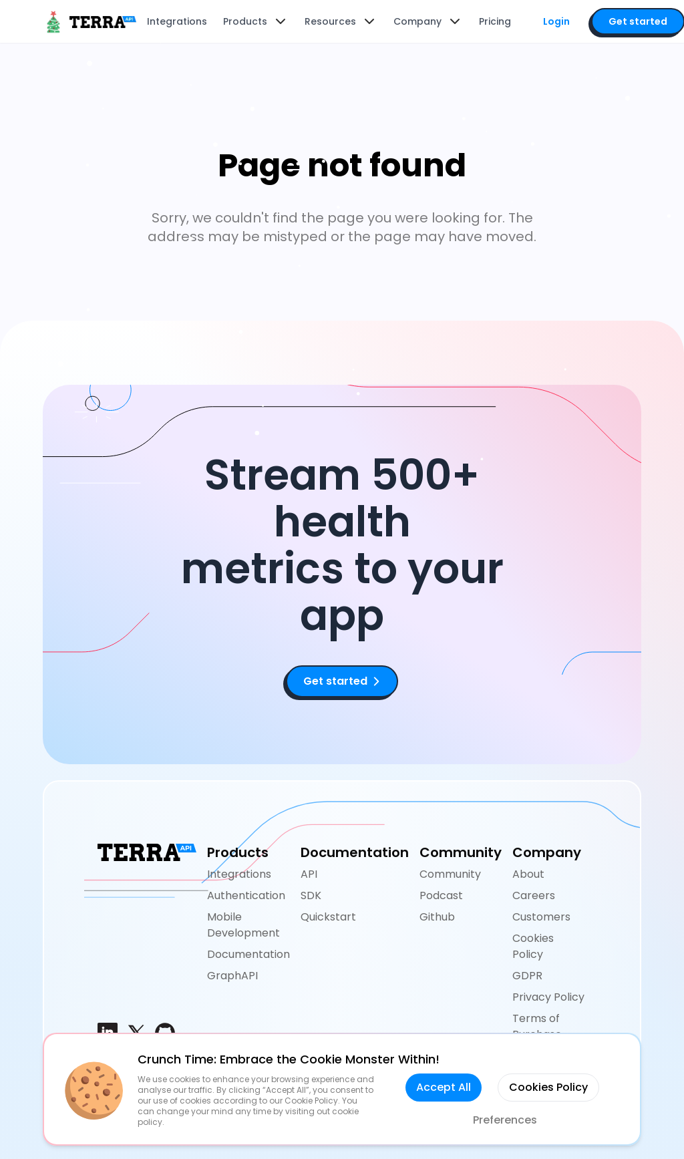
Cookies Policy (533, 946)
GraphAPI (232, 975)
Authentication (246, 895)
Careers (533, 895)
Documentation (248, 954)
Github (437, 917)
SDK (311, 895)
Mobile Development (243, 925)
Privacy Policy (548, 997)
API (309, 874)
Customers (541, 917)
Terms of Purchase (537, 1026)
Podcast (441, 895)
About (528, 874)
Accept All (443, 1087)
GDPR (527, 975)
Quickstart (328, 917)
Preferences (505, 1120)
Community (450, 874)
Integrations (239, 874)
